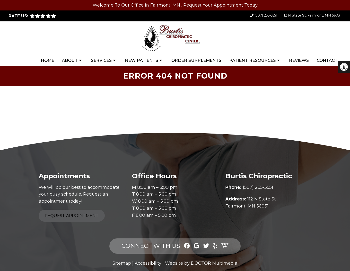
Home (47, 60)
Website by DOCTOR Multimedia (201, 263)
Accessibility (148, 263)
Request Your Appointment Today (220, 5)
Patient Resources (252, 60)
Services (101, 60)
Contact (327, 60)
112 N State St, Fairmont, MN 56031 (311, 15)
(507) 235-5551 (265, 15)
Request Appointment (72, 215)
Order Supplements (196, 60)
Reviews (299, 60)
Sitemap (122, 263)
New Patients (141, 60)
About (70, 60)
